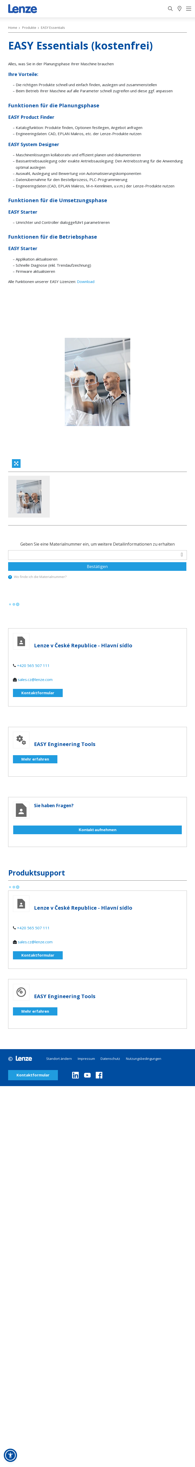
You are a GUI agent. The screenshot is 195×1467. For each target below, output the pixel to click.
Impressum (86, 1058)
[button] (10, 1455)
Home (12, 27)
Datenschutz (110, 1058)
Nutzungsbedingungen (143, 1058)
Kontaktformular (37, 692)
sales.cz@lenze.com (35, 679)
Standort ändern (59, 1058)
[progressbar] (14, 604)
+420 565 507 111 (33, 665)
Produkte (29, 27)
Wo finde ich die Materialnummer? (40, 576)
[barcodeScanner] (182, 554)
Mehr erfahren (35, 759)
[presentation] (10, 577)
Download (85, 281)
